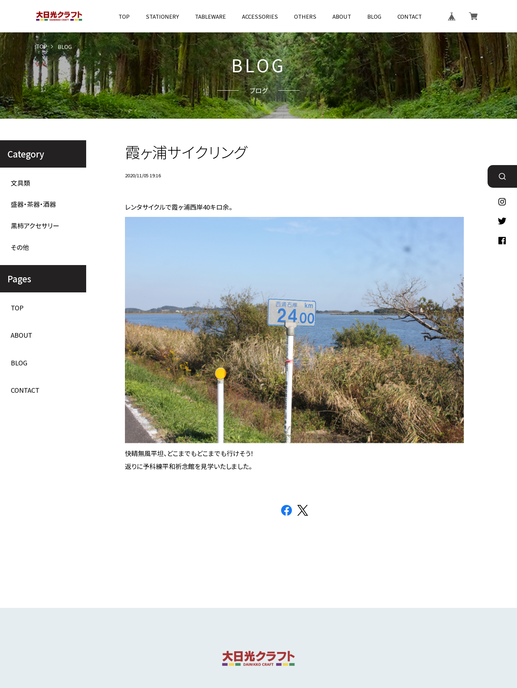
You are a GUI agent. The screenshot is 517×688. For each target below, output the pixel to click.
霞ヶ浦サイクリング (186, 152)
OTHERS (305, 16)
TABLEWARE (210, 16)
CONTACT (409, 16)
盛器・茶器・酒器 (33, 204)
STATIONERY (162, 16)
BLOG (374, 16)
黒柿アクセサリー (35, 225)
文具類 (20, 182)
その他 (20, 247)
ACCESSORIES (260, 16)
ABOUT (341, 16)
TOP (124, 16)
